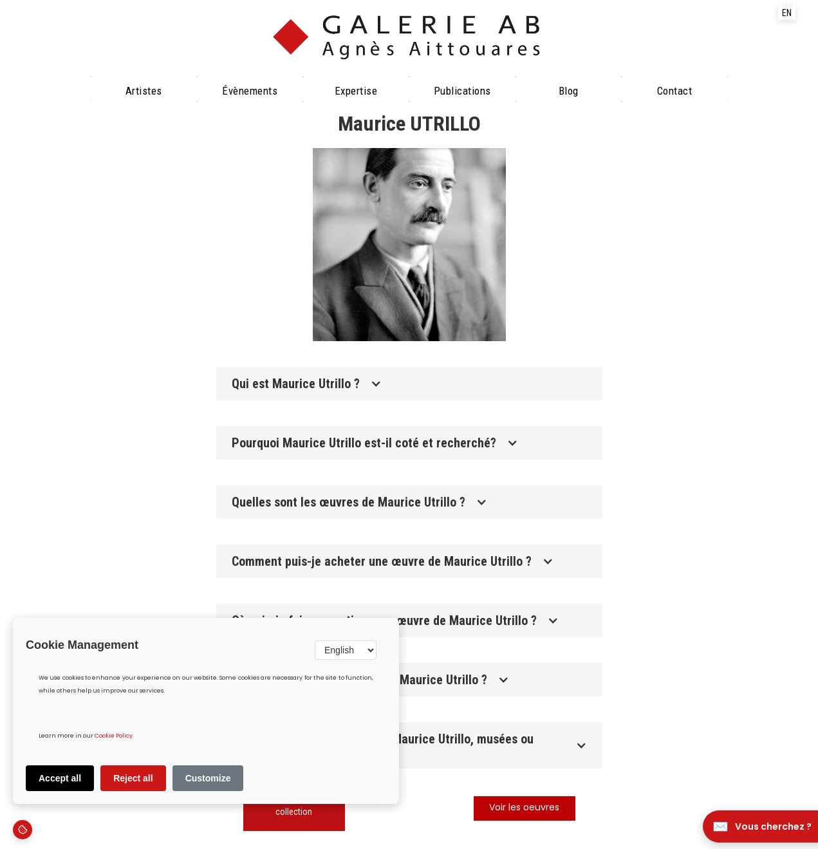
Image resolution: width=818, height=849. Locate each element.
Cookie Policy (114, 736)
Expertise (356, 90)
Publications (462, 90)
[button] (409, 383)
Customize (208, 778)
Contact (675, 90)
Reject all (133, 778)
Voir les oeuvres (524, 808)
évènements (249, 90)
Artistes (143, 90)
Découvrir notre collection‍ (294, 805)
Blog (569, 90)
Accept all (60, 778)
